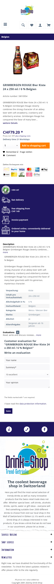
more (5, 252)
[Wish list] (31, 25)
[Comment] (27, 375)
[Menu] (5, 24)
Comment (9, 155)
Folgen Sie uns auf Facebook (44, 429)
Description (8, 244)
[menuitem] (5, 24)
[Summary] (27, 367)
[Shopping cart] (48, 25)
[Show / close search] (23, 25)
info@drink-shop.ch (9, 429)
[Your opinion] (27, 384)
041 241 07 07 (27, 429)
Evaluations (8, 332)
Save (8, 411)
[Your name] (27, 360)
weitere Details (10, 123)
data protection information (32, 403)
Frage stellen (24, 152)
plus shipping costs (23, 136)
